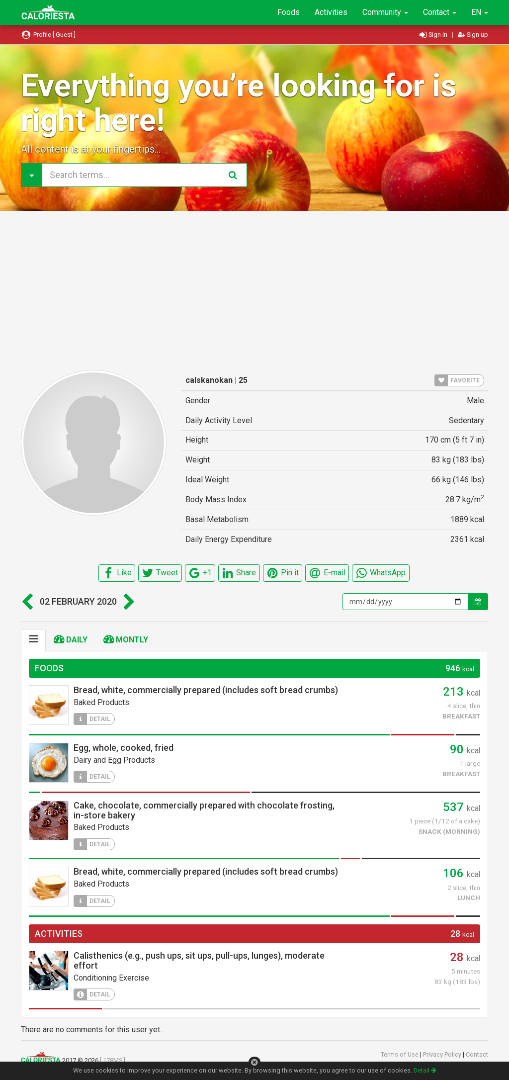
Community (385, 12)
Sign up (473, 34)
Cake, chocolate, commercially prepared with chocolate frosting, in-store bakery (204, 810)
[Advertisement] (254, 290)
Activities (331, 12)
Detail (425, 1070)
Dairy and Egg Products (114, 760)
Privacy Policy (443, 1054)
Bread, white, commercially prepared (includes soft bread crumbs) (206, 690)
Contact (439, 12)
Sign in (434, 34)
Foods (288, 12)
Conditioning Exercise (111, 978)
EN (479, 12)
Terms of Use (400, 1054)
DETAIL (92, 719)
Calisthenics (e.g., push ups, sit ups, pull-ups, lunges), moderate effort (199, 960)
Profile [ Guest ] (48, 34)
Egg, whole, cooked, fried (123, 747)
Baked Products (101, 702)
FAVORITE (457, 380)
